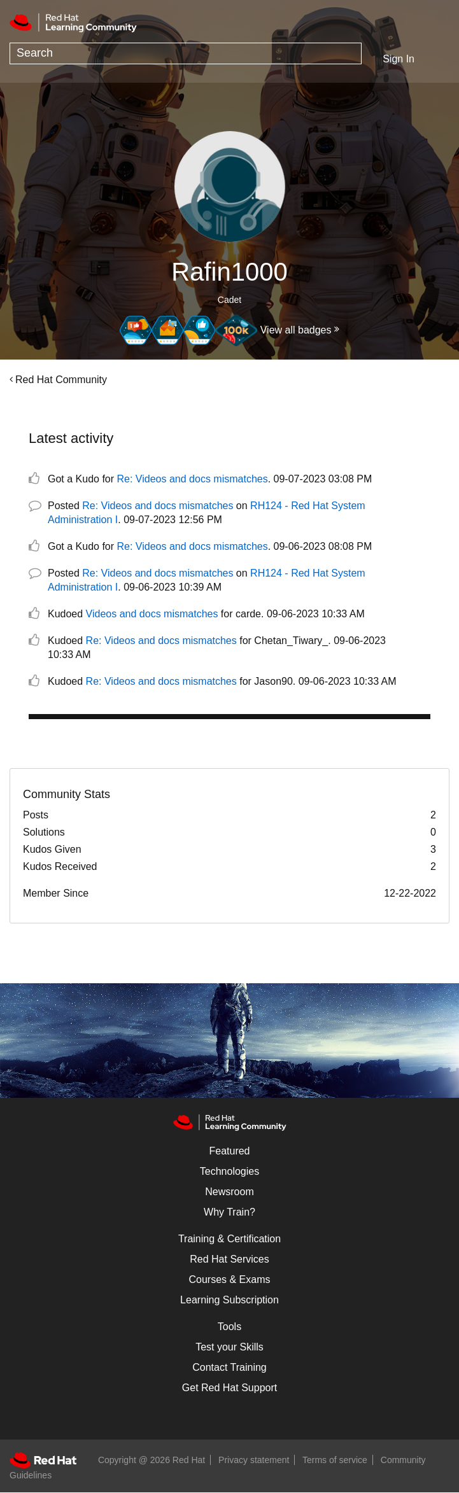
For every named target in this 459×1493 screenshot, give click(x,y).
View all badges (296, 330)
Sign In (398, 58)
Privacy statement (253, 1460)
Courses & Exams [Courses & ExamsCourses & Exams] (229, 1279)
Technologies (229, 1171)
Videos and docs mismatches (152, 613)
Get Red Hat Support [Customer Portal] (229, 1387)
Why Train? (229, 1212)
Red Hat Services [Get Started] (229, 1259)
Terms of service (334, 1460)
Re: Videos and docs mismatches (192, 478)
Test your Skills (229, 1347)
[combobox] (186, 53)
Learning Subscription (229, 1299)
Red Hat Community (61, 379)
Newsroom (229, 1191)
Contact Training (229, 1367)
